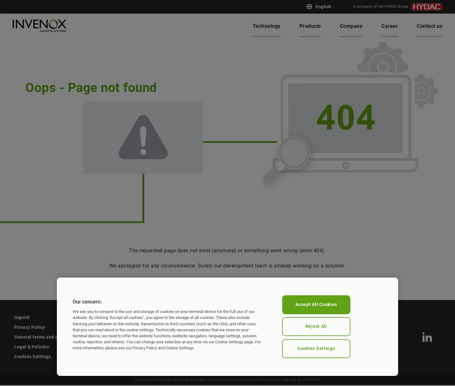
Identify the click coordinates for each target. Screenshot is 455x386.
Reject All (316, 326)
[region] (227, 327)
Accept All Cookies (316, 304)
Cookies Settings (316, 348)
